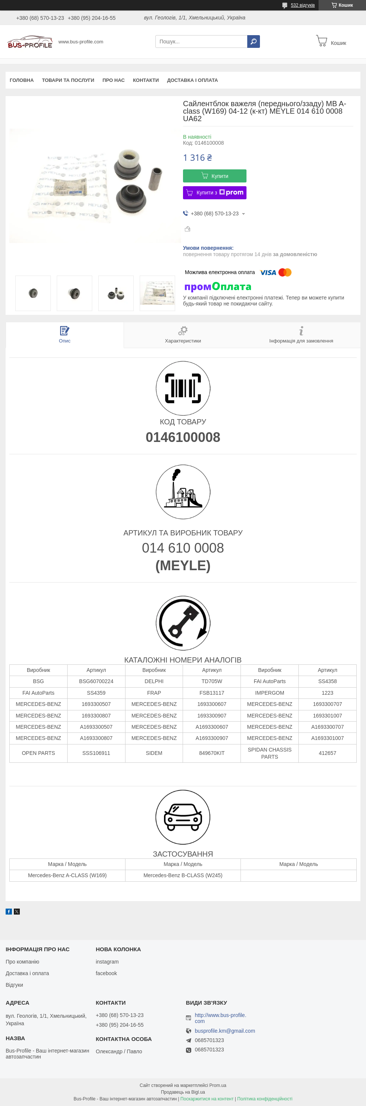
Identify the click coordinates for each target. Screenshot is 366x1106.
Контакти (146, 80)
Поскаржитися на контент (206, 1099)
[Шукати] (253, 41)
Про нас (113, 80)
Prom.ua (218, 1085)
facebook (106, 973)
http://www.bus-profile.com (220, 1018)
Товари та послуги (68, 80)
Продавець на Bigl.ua (183, 1092)
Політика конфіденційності (264, 1099)
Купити (220, 176)
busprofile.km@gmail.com (225, 1031)
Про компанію (22, 962)
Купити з (219, 192)
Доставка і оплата (192, 80)
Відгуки (14, 985)
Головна (22, 80)
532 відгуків (303, 5)
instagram (107, 962)
